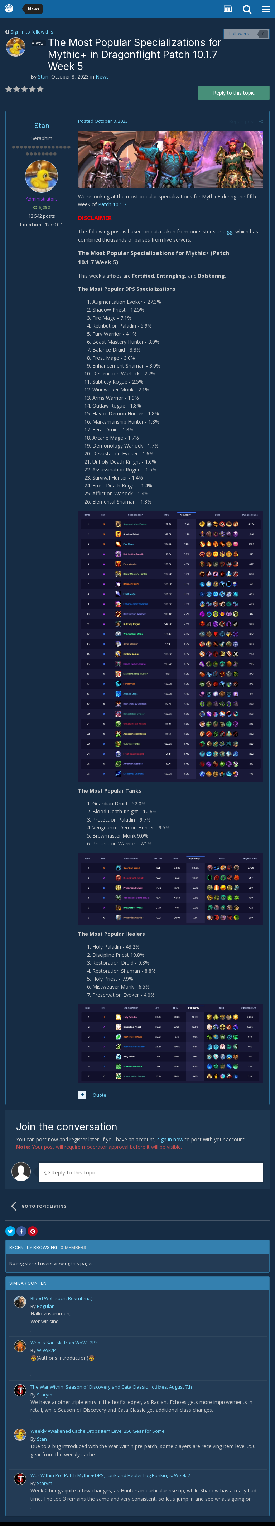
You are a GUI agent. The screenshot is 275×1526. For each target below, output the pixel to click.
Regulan (46, 1310)
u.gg (227, 232)
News (102, 76)
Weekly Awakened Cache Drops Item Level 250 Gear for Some (97, 1435)
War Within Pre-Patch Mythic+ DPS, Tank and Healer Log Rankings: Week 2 (110, 1480)
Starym (44, 1399)
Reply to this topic (234, 92)
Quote (99, 1099)
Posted (102, 121)
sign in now (170, 1143)
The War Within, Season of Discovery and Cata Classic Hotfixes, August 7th (111, 1391)
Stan (43, 76)
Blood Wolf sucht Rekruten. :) (61, 1302)
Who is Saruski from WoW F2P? (63, 1347)
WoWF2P (46, 1354)
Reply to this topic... (71, 1176)
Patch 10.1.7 (111, 205)
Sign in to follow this (31, 32)
